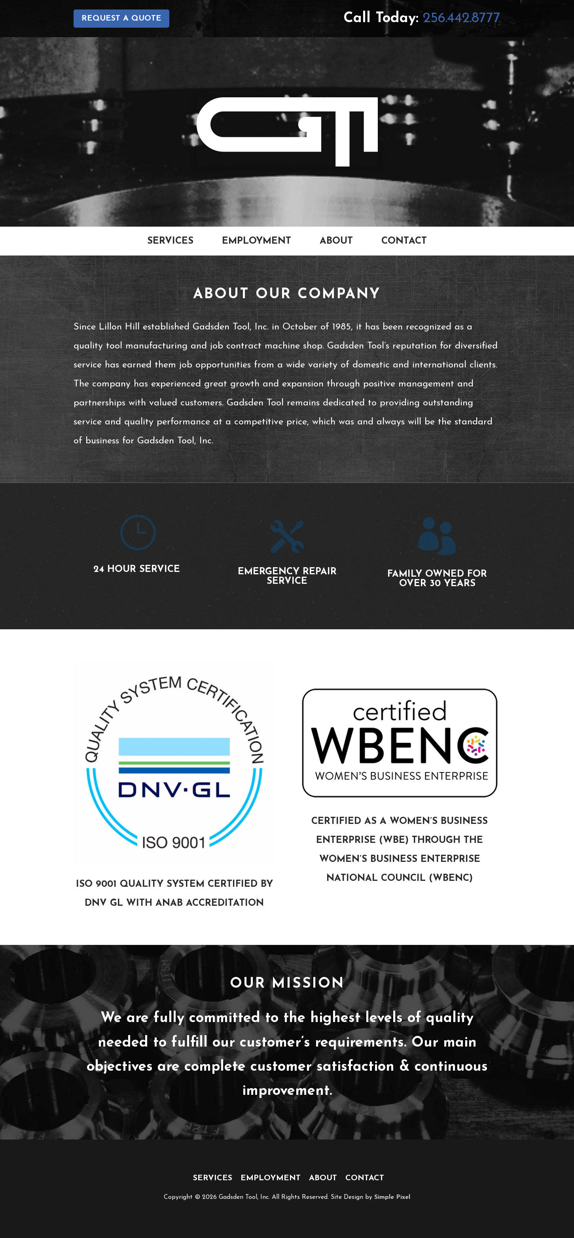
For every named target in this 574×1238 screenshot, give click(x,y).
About (336, 241)
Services (170, 241)
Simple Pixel (392, 1197)
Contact (404, 241)
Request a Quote (121, 19)
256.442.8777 (461, 18)
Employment (256, 241)
